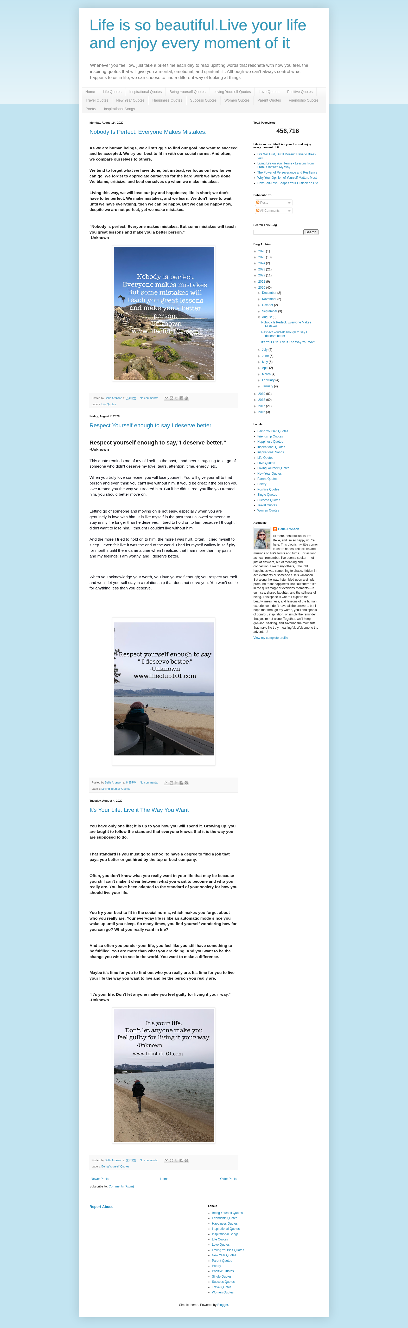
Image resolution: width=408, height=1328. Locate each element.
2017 (262, 406)
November (269, 299)
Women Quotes (237, 100)
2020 (262, 287)
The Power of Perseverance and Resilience (287, 172)
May (265, 362)
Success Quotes (203, 100)
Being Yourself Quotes (188, 92)
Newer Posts (100, 1179)
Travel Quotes (97, 100)
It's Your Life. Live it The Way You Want (139, 810)
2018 (262, 400)
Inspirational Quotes (145, 92)
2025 (262, 257)
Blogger (222, 1305)
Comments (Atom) (121, 1186)
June (266, 356)
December (269, 293)
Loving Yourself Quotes (232, 92)
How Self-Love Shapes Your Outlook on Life (287, 183)
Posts (262, 202)
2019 (262, 394)
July (265, 349)
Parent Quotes (269, 100)
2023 (262, 269)
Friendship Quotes (303, 100)
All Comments (267, 211)
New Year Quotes (130, 100)
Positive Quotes (300, 92)
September (270, 311)
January (268, 386)
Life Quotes (112, 92)
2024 (262, 263)
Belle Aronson (288, 529)
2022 (262, 275)
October (268, 305)
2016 (262, 412)
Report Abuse (101, 1207)
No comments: (149, 398)
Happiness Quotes (167, 100)
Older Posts (228, 1179)
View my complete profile (270, 638)
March (267, 374)
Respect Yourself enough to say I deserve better (150, 425)
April (265, 368)
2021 (262, 281)
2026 (262, 251)
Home (90, 92)
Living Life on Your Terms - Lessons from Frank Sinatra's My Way (285, 165)
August (267, 317)
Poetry (91, 109)
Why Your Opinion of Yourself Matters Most (287, 178)
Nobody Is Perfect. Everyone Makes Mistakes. (148, 132)
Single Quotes (267, 494)
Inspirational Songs (119, 109)
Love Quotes (269, 92)
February (268, 380)
